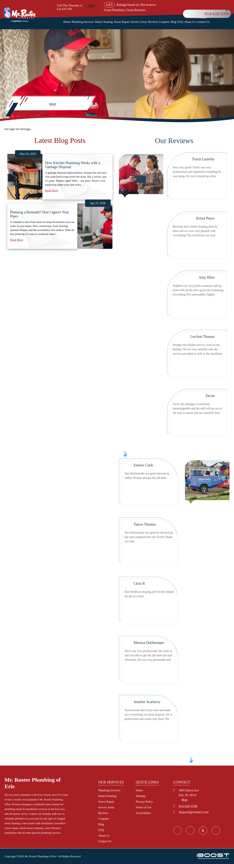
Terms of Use (144, 807)
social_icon (202, 830)
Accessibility (143, 813)
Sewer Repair (122, 21)
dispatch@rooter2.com (194, 812)
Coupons (164, 21)
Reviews (153, 21)
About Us (189, 21)
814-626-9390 (217, 13)
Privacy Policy (144, 801)
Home (67, 21)
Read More (51, 220)
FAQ (180, 21)
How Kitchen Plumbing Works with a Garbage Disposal (72, 194)
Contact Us (203, 21)
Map (185, 800)
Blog (173, 21)
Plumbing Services (83, 21)
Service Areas (139, 21)
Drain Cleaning (104, 21)
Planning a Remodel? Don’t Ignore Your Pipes (39, 244)
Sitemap (140, 796)
